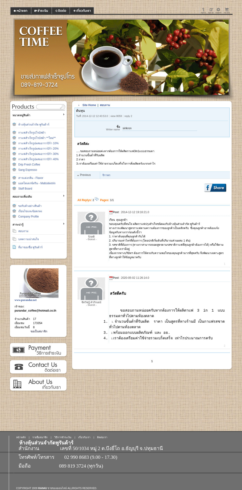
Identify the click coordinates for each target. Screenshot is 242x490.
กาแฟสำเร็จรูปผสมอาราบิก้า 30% (38, 154)
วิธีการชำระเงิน (38, 350)
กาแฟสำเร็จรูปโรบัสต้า (32, 132)
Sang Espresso (27, 170)
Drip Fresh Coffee (29, 164)
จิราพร (106, 175)
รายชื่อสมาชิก (40, 437)
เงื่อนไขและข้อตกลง (30, 211)
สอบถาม (23, 231)
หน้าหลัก (21, 437)
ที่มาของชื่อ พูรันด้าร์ (30, 247)
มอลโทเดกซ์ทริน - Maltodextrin (36, 183)
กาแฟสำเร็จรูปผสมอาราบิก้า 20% (38, 148)
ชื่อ (98, 128)
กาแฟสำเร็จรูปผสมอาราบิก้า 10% (38, 143)
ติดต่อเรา (38, 367)
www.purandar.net (26, 300)
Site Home (89, 105)
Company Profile (28, 216)
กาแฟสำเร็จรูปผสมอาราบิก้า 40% (38, 159)
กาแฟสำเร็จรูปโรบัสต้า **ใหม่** (37, 138)
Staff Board (25, 188)
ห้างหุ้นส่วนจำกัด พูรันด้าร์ (33, 124)
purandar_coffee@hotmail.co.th (35, 310)
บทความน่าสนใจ (28, 239)
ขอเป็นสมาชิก (39, 331)
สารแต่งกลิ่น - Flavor (30, 178)
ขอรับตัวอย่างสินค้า (30, 206)
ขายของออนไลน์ (57, 488)
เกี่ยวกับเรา (38, 384)
